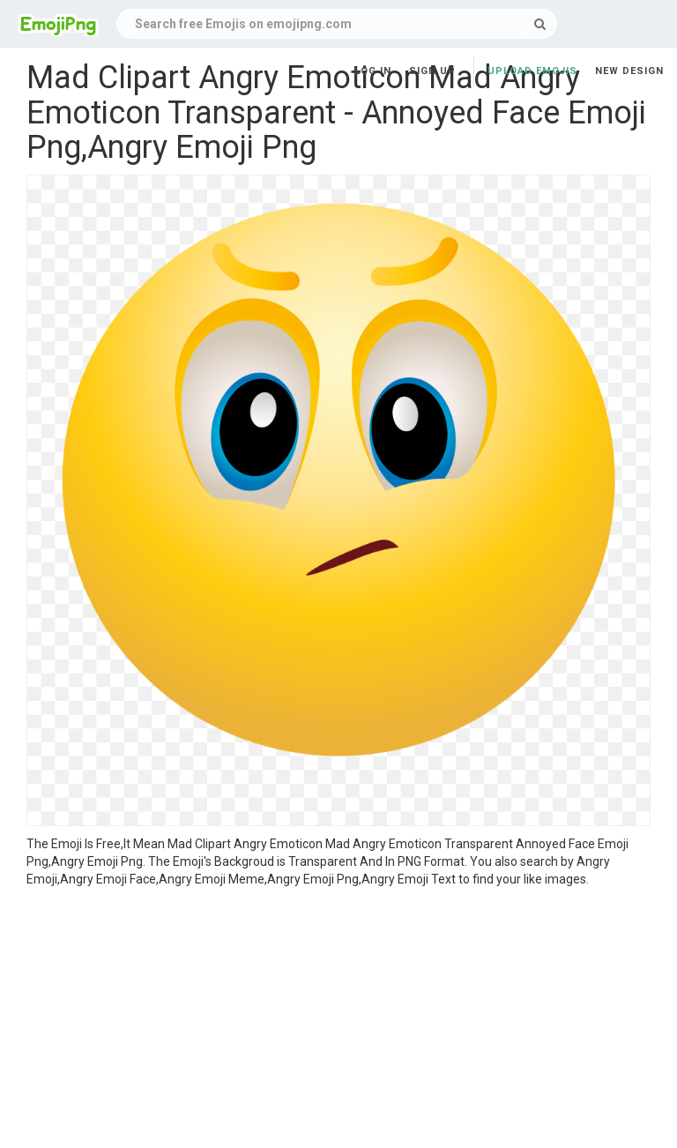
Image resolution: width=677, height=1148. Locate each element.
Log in (372, 71)
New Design (629, 71)
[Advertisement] (338, 1020)
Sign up (432, 71)
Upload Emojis (532, 71)
